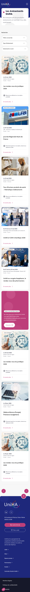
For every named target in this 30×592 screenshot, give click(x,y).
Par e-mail (15, 530)
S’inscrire (9, 325)
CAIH (5, 549)
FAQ (5, 554)
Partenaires (7, 562)
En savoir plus (8, 102)
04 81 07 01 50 (15, 525)
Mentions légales (7, 580)
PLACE (6, 567)
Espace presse (8, 558)
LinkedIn (6, 512)
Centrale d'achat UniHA (11, 571)
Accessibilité (6, 589)
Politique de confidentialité (10, 585)
